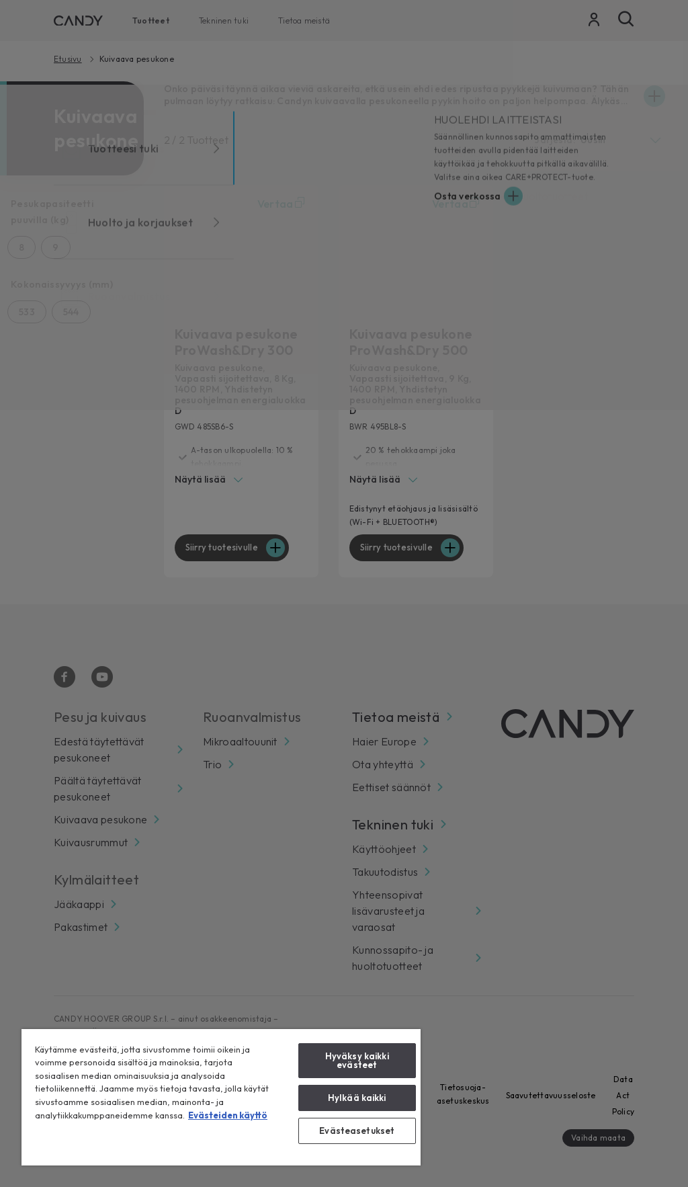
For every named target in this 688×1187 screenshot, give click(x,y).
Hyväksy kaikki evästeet (357, 1060)
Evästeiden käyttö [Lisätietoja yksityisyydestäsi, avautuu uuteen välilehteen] (227, 1115)
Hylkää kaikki (357, 1097)
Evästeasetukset (356, 1130)
